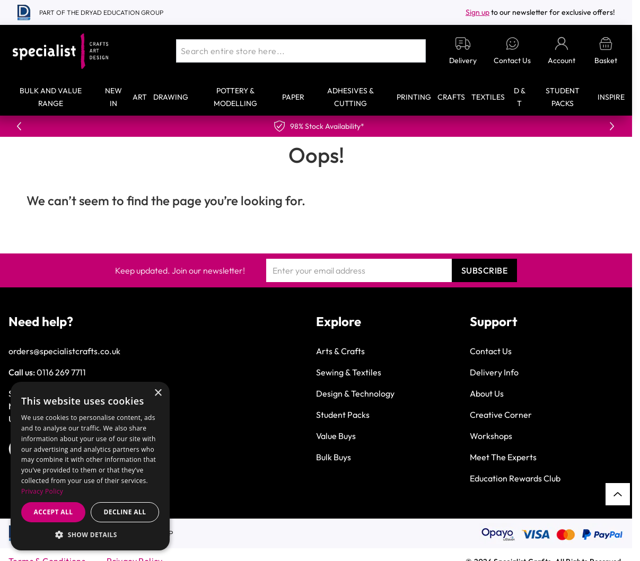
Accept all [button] (53, 511)
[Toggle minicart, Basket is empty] (605, 51)
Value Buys (336, 436)
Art (140, 97)
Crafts (451, 97)
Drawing (170, 97)
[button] (90, 534)
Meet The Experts (503, 457)
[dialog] (90, 466)
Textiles (488, 97)
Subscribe (484, 270)
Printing (414, 97)
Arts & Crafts (340, 351)
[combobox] (301, 51)
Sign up (477, 12)
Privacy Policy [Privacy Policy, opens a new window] (42, 491)
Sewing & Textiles (348, 372)
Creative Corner (501, 414)
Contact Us (491, 351)
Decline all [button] (125, 511)
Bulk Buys (333, 457)
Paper (293, 97)
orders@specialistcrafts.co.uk (64, 351)
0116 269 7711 (61, 372)
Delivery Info (494, 372)
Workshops (491, 436)
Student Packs (343, 414)
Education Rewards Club (515, 478)
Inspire (611, 97)
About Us (487, 393)
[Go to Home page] (60, 51)
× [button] (158, 393)
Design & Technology (355, 393)
